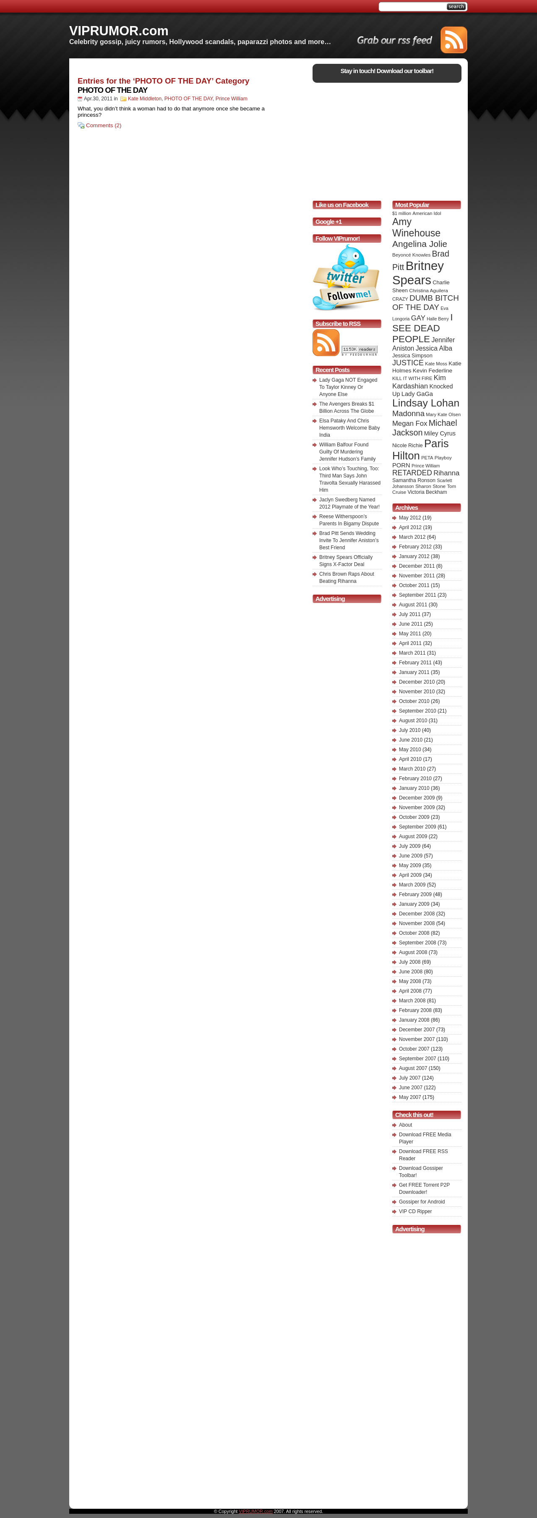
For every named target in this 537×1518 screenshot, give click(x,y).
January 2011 (414, 672)
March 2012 (412, 537)
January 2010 (414, 788)
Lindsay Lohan (425, 403)
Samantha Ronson (413, 480)
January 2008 (414, 1020)
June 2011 (410, 624)
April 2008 (410, 991)
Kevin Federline (432, 370)
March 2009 (412, 885)
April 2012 (410, 527)
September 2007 (417, 1059)
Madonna (408, 413)
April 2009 (410, 875)
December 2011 (417, 566)
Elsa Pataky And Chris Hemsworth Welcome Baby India (349, 428)
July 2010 (409, 730)
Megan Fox (409, 423)
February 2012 (415, 547)
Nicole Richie (407, 445)
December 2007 (417, 1030)
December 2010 (417, 682)
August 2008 (413, 952)
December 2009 (417, 798)
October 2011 (414, 585)
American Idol (426, 213)
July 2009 (409, 846)
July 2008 (409, 962)
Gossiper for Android (422, 1202)
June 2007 (410, 1088)
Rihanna (446, 473)
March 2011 (412, 653)
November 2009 (417, 807)
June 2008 (410, 972)
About (405, 1125)
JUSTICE (408, 363)
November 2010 (417, 692)
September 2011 (417, 595)
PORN (401, 465)
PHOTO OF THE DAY (112, 90)
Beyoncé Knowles (411, 254)
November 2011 (417, 576)
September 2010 (417, 711)
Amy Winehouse (416, 227)
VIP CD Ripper (415, 1211)
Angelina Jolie (419, 244)
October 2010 (414, 701)
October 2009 (414, 817)
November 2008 (417, 923)
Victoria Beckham (427, 492)
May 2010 (410, 749)
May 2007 (410, 1097)
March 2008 (412, 1001)
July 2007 (409, 1078)
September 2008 (417, 943)
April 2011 (410, 643)
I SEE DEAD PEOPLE (422, 328)
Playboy (443, 457)
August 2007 (413, 1068)
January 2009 (414, 904)
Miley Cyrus (440, 433)
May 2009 (410, 865)
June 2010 (410, 740)
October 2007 (414, 1049)
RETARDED (412, 473)
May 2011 (410, 634)
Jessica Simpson (412, 355)
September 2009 (417, 827)
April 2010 (410, 759)
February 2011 (415, 663)
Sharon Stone (430, 486)
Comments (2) (103, 125)
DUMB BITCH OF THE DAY (425, 303)
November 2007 (417, 1039)
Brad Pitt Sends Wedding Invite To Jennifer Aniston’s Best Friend (349, 540)
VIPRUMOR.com (119, 31)
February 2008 (415, 1010)
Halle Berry (438, 318)
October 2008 (414, 933)
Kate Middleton (145, 99)
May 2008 (410, 981)
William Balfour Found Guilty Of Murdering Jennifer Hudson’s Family (347, 452)
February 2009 (415, 894)
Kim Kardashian (419, 382)
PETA (427, 457)
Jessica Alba (434, 348)
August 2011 (413, 605)
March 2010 (412, 769)
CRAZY (400, 299)
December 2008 (417, 914)
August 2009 (413, 836)
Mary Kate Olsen (443, 414)
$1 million (401, 213)
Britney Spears (418, 273)
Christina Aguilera (428, 291)
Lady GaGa (417, 394)
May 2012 (410, 518)
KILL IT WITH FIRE (412, 378)
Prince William (232, 99)
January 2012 (414, 556)
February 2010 (415, 778)
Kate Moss (436, 363)
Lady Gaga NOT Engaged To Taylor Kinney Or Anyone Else (348, 387)
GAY (418, 318)
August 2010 (413, 721)
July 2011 (409, 614)
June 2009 (410, 856)
